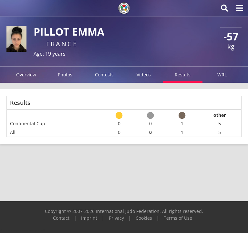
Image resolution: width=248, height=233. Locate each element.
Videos (144, 75)
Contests (104, 75)
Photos (65, 75)
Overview (26, 75)
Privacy (116, 218)
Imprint (89, 218)
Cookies (144, 218)
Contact (61, 218)
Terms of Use (178, 218)
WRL (222, 75)
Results (183, 75)
